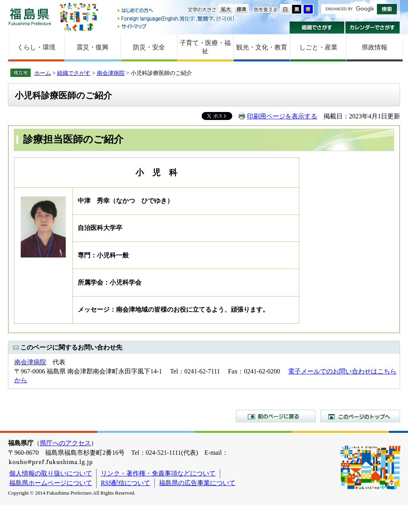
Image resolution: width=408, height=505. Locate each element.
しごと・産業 (318, 47)
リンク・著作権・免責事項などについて (158, 473)
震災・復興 (92, 47)
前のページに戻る (276, 416)
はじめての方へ (176, 11)
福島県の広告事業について (197, 482)
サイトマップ (176, 26)
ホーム (42, 73)
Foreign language (176, 18)
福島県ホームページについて (50, 482)
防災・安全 (149, 47)
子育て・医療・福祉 (205, 47)
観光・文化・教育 (261, 47)
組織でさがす (317, 27)
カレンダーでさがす (372, 27)
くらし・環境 (36, 47)
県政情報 (374, 47)
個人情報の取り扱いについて (50, 473)
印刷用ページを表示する (282, 116)
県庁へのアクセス (65, 443)
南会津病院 (111, 73)
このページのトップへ (360, 416)
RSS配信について (125, 482)
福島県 (30, 16)
